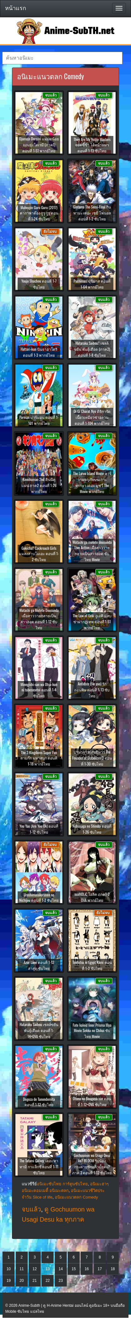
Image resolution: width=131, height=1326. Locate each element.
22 (48, 1280)
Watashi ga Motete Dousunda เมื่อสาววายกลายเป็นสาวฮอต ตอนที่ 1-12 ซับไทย (39, 618)
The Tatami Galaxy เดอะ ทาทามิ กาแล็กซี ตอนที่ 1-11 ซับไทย (39, 1166)
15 (73, 1269)
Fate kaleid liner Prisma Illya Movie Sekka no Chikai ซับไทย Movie (92, 1030)
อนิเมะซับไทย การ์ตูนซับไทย (62, 1184)
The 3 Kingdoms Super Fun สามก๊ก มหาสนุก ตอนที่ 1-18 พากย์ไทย (39, 758)
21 (34, 1280)
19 (9, 1280)
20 (22, 1280)
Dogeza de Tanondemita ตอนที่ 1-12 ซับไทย (39, 1101)
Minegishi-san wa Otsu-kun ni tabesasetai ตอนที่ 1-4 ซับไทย (38, 690)
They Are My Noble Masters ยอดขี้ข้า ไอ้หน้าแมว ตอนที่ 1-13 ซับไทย (92, 145)
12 (34, 1269)
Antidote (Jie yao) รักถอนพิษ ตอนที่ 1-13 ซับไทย (92, 689)
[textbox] (62, 58)
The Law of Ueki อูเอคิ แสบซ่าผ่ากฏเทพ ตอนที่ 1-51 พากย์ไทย (92, 621)
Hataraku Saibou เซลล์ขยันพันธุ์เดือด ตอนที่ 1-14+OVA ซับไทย (39, 1030)
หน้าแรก (15, 8)
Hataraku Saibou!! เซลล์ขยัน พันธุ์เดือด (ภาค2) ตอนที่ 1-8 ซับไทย (92, 349)
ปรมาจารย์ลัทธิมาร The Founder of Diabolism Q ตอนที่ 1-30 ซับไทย (92, 757)
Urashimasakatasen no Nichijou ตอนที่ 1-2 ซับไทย (39, 897)
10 (9, 1269)
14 (61, 1269)
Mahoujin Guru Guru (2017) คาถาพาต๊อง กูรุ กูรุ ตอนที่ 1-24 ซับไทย (39, 213)
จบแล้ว (31, 1209)
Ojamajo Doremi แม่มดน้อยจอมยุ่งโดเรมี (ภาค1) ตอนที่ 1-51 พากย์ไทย (39, 144)
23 (61, 1280)
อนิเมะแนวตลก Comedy (76, 1197)
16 (87, 1269)
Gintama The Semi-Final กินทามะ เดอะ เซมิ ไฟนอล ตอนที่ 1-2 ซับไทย (92, 212)
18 (113, 1269)
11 (22, 1269)
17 (100, 1269)
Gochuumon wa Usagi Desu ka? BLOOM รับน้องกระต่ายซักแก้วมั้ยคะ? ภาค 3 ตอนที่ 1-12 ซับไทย (92, 1164)
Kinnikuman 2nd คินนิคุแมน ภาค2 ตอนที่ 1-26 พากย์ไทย (39, 485)
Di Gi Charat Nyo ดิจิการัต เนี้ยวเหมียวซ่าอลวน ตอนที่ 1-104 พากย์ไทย (92, 417)
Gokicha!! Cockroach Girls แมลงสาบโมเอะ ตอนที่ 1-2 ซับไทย (39, 553)
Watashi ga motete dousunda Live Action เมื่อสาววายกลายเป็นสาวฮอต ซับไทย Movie (92, 550)
